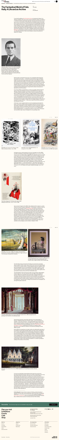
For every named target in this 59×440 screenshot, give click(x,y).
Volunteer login (47, 428)
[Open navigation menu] (57, 1)
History (2, 428)
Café (3, 415)
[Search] (54, 1)
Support (17, 423)
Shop (3, 417)
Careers (46, 429)
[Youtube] (48, 409)
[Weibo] (52, 409)
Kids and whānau (32, 423)
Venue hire (46, 430)
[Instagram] (47, 409)
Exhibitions (5, 411)
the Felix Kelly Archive (27, 18)
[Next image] (56, 117)
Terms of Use (7, 437)
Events (4, 413)
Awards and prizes (33, 426)
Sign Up (53, 404)
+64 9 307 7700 (32, 418)
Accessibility (46, 425)
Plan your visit (6, 409)
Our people (3, 425)
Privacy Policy (3, 437)
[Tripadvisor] (50, 409)
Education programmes (34, 425)
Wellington (16, 29)
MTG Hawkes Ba (29, 208)
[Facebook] (45, 409)
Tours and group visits (48, 426)
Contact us (46, 432)
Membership (18, 426)
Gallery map (46, 423)
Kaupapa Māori (3, 426)
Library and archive (4, 429)
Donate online (18, 425)
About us (2, 423)
